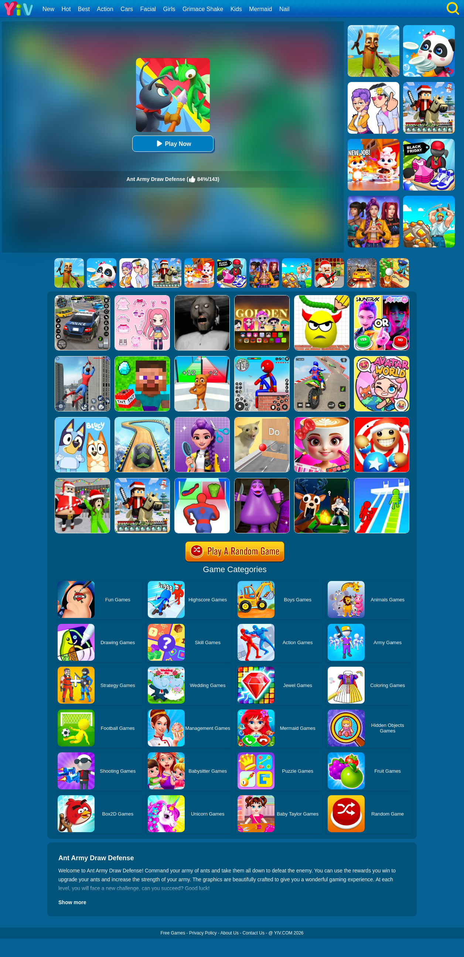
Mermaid (260, 9)
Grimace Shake (202, 9)
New (48, 9)
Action (105, 9)
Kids (236, 9)
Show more (72, 902)
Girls (169, 9)
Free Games (172, 933)
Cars (126, 9)
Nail (284, 9)
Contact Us (254, 933)
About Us (230, 933)
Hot (66, 9)
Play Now (172, 143)
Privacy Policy (203, 933)
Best (84, 9)
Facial (148, 9)
